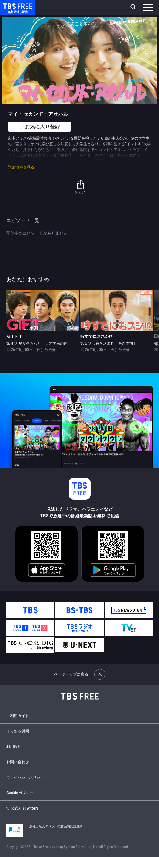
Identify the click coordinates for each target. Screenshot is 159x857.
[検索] (133, 7)
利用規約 (13, 746)
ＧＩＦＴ (14, 336)
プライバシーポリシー (25, 777)
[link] (42, 310)
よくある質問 (17, 731)
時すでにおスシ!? (96, 336)
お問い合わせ (17, 762)
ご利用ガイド (17, 716)
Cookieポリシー (19, 793)
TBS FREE (10, 6)
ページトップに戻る (79, 674)
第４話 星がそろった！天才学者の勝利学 (40, 343)
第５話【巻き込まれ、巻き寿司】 (108, 343)
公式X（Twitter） (23, 808)
